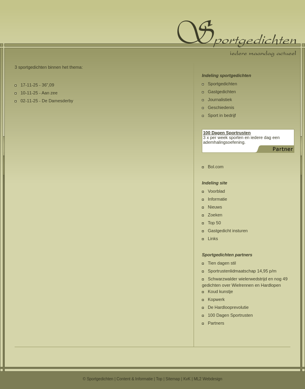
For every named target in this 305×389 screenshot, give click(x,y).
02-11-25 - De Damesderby (47, 100)
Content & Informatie (135, 379)
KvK (186, 379)
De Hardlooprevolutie (228, 307)
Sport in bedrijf (222, 115)
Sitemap (173, 379)
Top (159, 379)
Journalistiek (220, 99)
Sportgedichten (222, 83)
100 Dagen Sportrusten (230, 315)
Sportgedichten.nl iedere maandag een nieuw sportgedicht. (236, 38)
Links (213, 238)
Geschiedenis (221, 107)
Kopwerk (216, 299)
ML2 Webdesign (208, 379)
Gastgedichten (222, 91)
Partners (216, 323)
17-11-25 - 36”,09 (37, 85)
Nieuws (215, 207)
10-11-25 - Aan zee (39, 92)
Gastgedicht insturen (228, 230)
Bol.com (216, 166)
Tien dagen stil (222, 263)
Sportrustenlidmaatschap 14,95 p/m (242, 271)
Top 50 (214, 222)
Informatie (217, 199)
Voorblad (216, 191)
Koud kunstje (220, 291)
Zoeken (215, 214)
